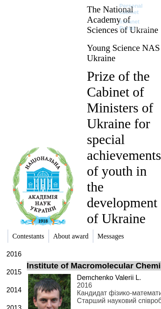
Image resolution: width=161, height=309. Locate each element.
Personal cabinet (131, 9)
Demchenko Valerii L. (109, 277)
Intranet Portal (129, 24)
